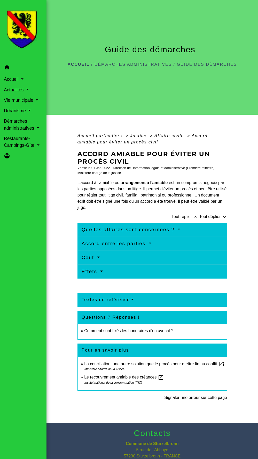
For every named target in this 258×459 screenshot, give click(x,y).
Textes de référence (106, 299)
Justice (139, 136)
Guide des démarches (207, 64)
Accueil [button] (12, 79)
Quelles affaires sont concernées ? (129, 229)
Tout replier (185, 216)
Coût (89, 257)
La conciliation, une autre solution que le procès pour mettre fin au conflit (154, 364)
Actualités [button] (14, 89)
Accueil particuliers (100, 136)
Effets (90, 271)
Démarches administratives (133, 64)
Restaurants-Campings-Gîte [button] (20, 142)
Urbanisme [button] (15, 110)
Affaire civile (170, 136)
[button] (23, 68)
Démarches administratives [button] (19, 124)
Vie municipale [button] (19, 100)
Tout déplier (213, 216)
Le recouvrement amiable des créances (124, 377)
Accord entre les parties (114, 243)
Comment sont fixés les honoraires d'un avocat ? (128, 331)
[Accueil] (23, 31)
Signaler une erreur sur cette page (195, 397)
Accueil (78, 64)
